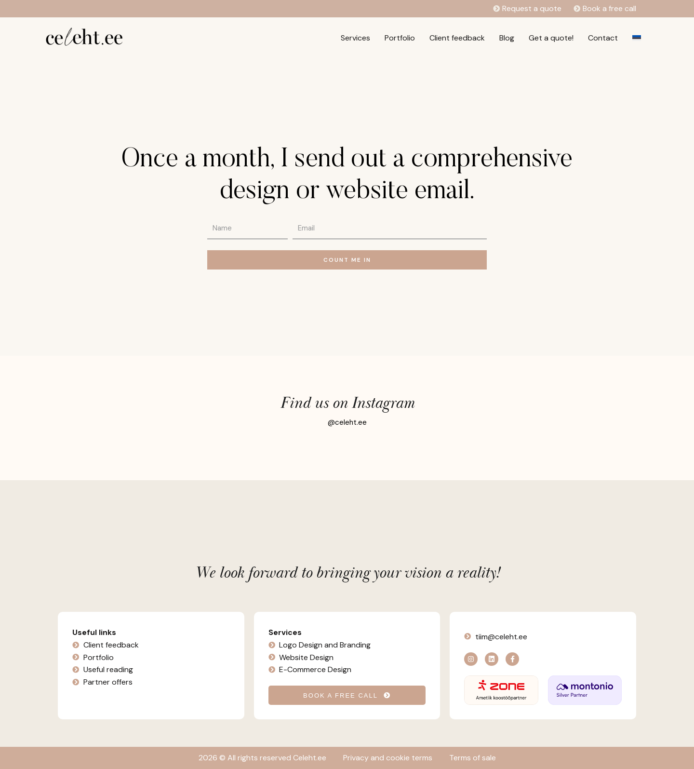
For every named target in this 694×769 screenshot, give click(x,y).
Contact (603, 38)
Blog (506, 38)
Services (355, 38)
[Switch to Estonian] (636, 38)
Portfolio (400, 38)
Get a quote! (551, 38)
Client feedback (457, 38)
